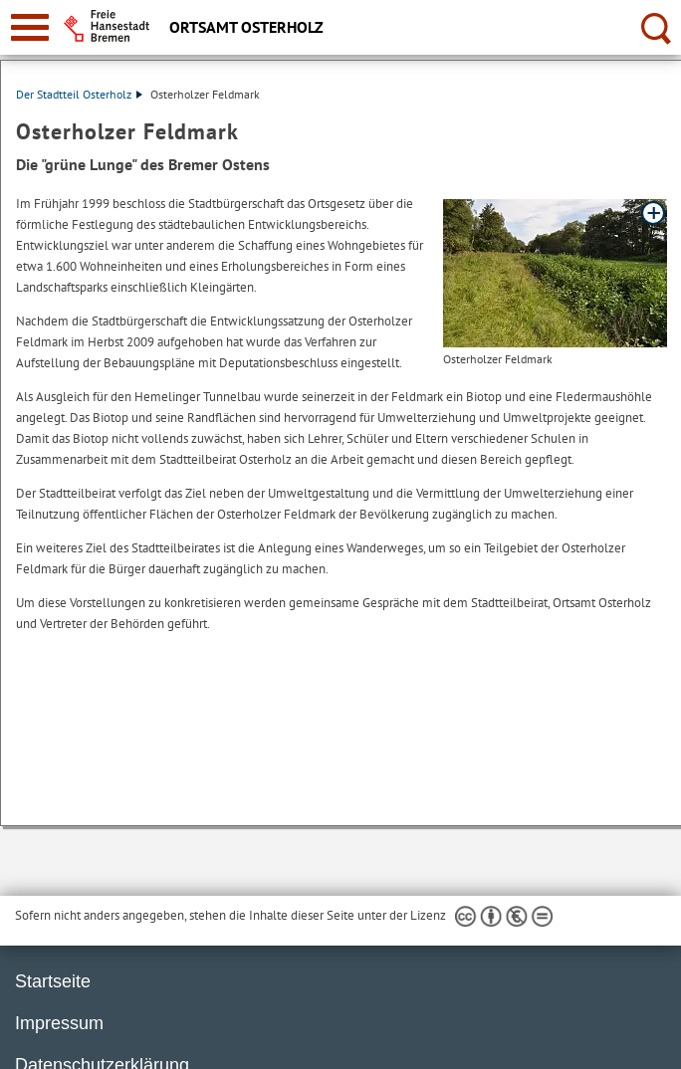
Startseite (53, 981)
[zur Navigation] (30, 27)
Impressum (59, 1023)
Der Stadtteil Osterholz (79, 94)
